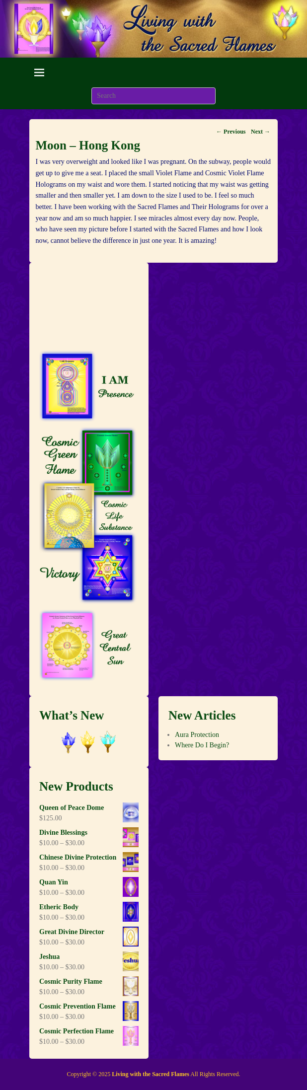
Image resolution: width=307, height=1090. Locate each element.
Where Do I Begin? (202, 745)
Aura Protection (197, 734)
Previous (230, 131)
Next (260, 131)
